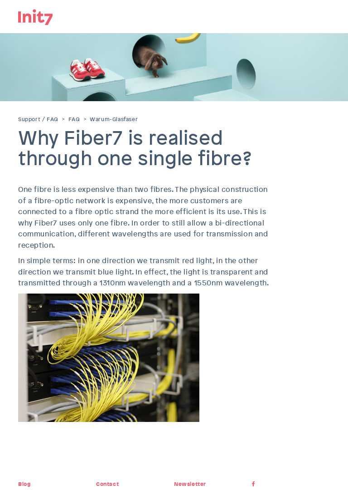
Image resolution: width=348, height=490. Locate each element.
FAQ (74, 119)
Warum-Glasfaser (114, 119)
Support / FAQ (38, 119)
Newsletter (190, 484)
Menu (323, 16)
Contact (107, 484)
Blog (24, 484)
